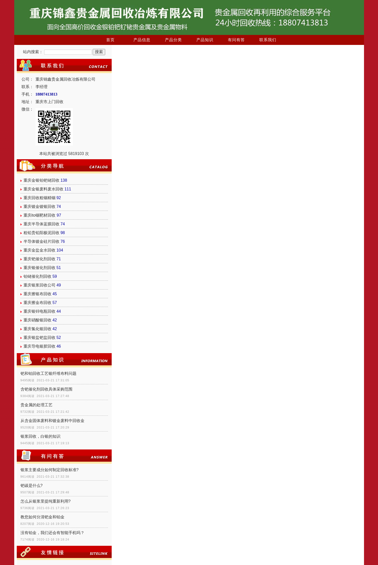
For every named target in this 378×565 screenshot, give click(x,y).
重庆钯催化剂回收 (39, 259)
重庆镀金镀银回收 (39, 206)
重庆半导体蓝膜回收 (41, 224)
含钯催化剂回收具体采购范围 (46, 389)
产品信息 (141, 40)
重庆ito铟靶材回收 (39, 215)
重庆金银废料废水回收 (43, 189)
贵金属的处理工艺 (36, 405)
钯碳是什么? (31, 485)
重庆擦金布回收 (37, 302)
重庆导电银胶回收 (39, 346)
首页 (110, 40)
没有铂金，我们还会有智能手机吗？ (52, 533)
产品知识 (204, 40)
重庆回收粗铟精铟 (39, 198)
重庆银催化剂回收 (39, 268)
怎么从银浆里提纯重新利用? (45, 501)
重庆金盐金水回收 (39, 250)
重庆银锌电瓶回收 (39, 311)
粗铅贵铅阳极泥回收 (41, 233)
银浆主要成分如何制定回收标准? (49, 470)
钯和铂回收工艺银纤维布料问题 (48, 373)
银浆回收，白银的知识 (40, 436)
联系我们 (267, 40)
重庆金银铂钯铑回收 (41, 180)
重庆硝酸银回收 (37, 320)
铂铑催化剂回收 (37, 276)
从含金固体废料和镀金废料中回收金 (52, 421)
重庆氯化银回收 (37, 329)
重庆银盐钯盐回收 (39, 337)
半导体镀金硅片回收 (41, 241)
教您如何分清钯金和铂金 (42, 517)
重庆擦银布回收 (37, 294)
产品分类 (173, 40)
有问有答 (236, 40)
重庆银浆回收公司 (39, 285)
